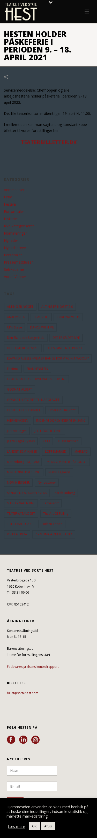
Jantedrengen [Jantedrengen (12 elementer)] (17, 431)
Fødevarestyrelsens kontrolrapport (33, 666)
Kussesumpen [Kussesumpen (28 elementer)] (68, 441)
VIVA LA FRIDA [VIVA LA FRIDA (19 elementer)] (17, 534)
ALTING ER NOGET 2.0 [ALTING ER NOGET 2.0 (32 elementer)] (57, 306)
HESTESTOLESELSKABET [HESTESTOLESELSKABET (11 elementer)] (23, 410)
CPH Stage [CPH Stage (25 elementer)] (14, 327)
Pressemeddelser (18, 262)
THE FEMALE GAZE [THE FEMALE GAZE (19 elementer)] (20, 524)
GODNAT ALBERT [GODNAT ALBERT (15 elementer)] (19, 389)
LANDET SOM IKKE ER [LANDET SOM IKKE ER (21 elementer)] (22, 451)
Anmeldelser (14, 190)
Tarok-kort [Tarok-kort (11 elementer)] (51, 503)
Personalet (13, 255)
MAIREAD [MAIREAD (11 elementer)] (81, 451)
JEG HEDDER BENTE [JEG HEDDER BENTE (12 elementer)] (48, 431)
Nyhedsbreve (15, 247)
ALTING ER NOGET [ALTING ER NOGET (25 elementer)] (20, 306)
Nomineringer (15, 233)
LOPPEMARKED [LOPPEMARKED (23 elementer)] (55, 451)
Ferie (8, 197)
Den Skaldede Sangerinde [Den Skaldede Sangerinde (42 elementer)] (25, 337)
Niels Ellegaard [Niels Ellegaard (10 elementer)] (59, 472)
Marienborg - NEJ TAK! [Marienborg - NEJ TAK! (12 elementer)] (23, 462)
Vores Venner (15, 276)
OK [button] (34, 826)
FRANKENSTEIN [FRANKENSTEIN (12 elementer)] (37, 368)
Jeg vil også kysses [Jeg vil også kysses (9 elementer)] (21, 441)
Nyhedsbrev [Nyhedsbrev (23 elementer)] (47, 482)
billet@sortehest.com (22, 693)
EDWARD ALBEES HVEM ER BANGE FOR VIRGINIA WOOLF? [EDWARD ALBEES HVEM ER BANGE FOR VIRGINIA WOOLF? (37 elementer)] (48, 358)
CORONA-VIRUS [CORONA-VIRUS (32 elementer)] (68, 317)
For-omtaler (14, 211)
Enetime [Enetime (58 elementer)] (13, 368)
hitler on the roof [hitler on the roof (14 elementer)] (62, 410)
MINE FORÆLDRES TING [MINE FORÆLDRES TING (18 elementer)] (23, 472)
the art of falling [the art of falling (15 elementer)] (55, 513)
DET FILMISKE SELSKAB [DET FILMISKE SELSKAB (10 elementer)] (23, 348)
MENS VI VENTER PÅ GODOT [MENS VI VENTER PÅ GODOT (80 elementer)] (67, 462)
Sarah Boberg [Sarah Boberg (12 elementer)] (65, 493)
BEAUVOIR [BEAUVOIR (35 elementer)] (41, 317)
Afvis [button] (48, 826)
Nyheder (11, 240)
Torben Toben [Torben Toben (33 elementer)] (51, 524)
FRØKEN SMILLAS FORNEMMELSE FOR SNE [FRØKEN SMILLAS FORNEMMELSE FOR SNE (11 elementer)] (36, 379)
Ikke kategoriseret (19, 226)
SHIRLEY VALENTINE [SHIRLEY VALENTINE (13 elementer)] (21, 503)
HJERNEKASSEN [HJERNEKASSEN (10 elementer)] (17, 420)
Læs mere (16, 826)
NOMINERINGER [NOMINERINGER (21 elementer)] (18, 482)
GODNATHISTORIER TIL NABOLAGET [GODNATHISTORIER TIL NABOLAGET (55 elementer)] (33, 400)
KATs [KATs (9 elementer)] (46, 441)
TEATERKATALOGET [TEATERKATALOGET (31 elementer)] (21, 513)
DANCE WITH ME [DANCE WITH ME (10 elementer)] (42, 327)
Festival (10, 204)
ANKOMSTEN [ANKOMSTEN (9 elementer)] (16, 317)
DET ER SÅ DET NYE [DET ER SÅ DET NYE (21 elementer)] (66, 337)
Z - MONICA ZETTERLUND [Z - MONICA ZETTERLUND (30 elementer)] (53, 534)
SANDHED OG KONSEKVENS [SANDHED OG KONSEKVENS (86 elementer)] (27, 493)
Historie (10, 218)
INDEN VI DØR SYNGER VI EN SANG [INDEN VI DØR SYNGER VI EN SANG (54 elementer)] (61, 420)
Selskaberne (14, 269)
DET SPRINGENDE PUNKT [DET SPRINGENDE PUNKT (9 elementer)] (64, 348)
